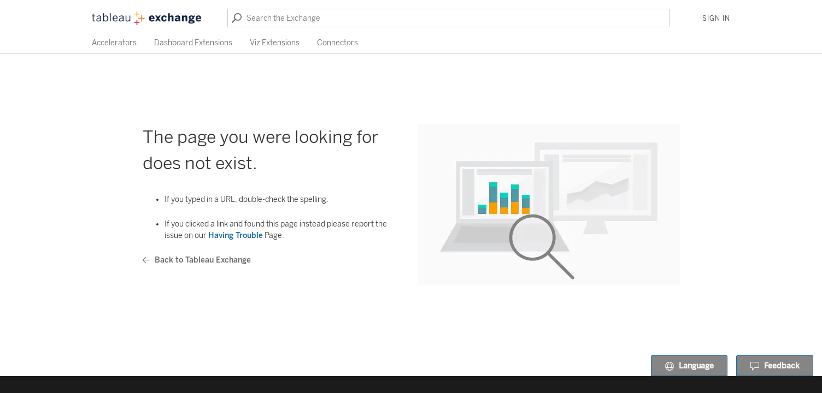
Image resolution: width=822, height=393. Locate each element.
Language (689, 366)
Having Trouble (235, 235)
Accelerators (114, 42)
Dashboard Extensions (193, 42)
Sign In (716, 18)
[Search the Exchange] (448, 18)
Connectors (337, 42)
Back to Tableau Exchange (197, 260)
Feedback (775, 366)
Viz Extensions (275, 42)
